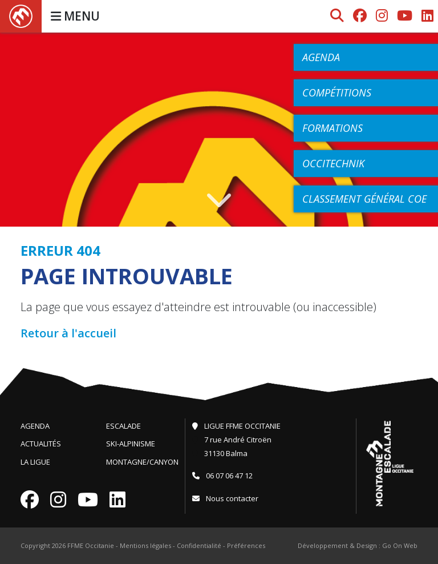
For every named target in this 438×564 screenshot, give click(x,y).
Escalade (123, 426)
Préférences (246, 545)
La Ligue (35, 462)
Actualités (41, 443)
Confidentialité (199, 545)
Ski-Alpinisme (130, 443)
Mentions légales (145, 545)
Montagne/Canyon (142, 462)
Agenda (35, 426)
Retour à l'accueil (68, 333)
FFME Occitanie (90, 545)
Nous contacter (225, 498)
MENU (75, 16)
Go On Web (399, 545)
